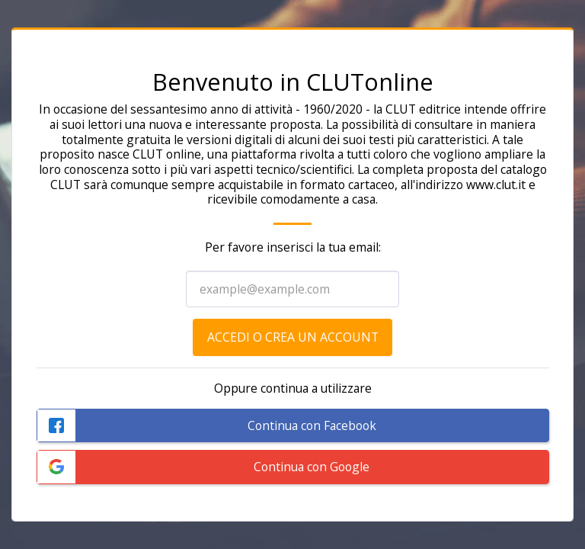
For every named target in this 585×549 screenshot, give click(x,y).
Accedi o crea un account (293, 337)
